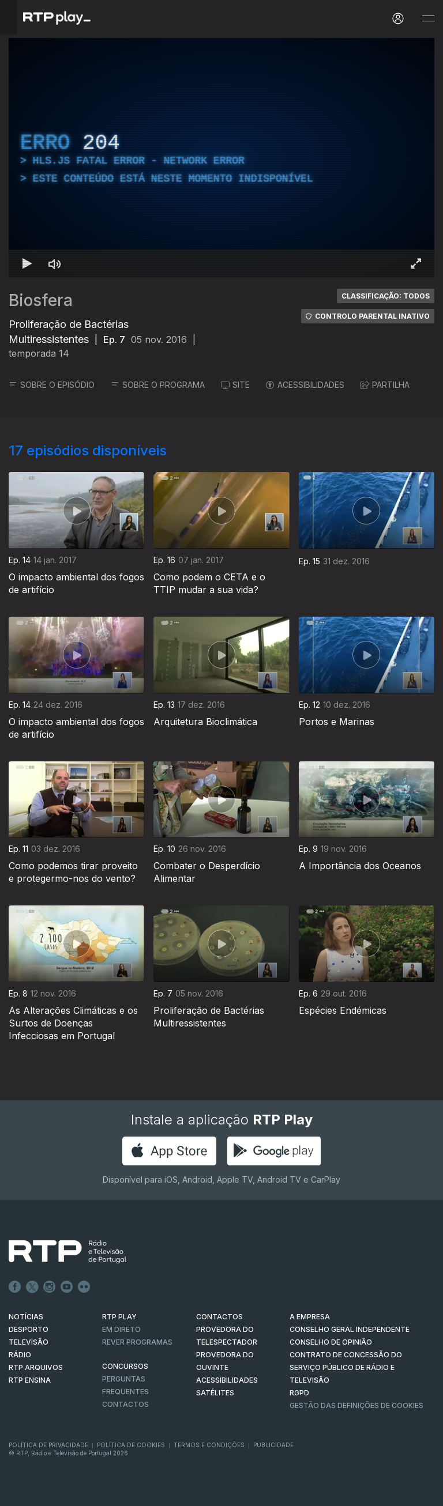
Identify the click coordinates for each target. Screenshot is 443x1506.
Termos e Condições (209, 1444)
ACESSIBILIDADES (305, 385)
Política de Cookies (131, 1444)
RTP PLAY (119, 1316)
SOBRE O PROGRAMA (158, 385)
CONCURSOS (125, 1366)
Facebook (15, 1287)
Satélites (215, 1392)
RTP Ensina (30, 1380)
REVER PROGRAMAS (137, 1342)
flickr (84, 1287)
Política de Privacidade (48, 1444)
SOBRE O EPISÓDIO (52, 385)
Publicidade (273, 1444)
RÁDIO (20, 1354)
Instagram (49, 1287)
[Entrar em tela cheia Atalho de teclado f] (416, 263)
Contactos (125, 1404)
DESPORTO (28, 1329)
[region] (221, 157)
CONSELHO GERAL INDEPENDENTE (350, 1329)
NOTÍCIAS (26, 1316)
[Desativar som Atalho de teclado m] (55, 263)
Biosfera (41, 300)
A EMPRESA (310, 1316)
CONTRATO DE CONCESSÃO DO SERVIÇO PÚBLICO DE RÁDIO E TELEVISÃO (346, 1367)
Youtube (67, 1287)
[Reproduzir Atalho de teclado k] (27, 263)
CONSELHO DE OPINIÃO (331, 1342)
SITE (235, 385)
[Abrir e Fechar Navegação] (428, 18)
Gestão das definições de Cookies (356, 1405)
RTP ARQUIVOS (36, 1367)
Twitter (32, 1287)
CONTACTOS (219, 1316)
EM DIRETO (121, 1329)
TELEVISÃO (28, 1342)
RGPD (299, 1392)
